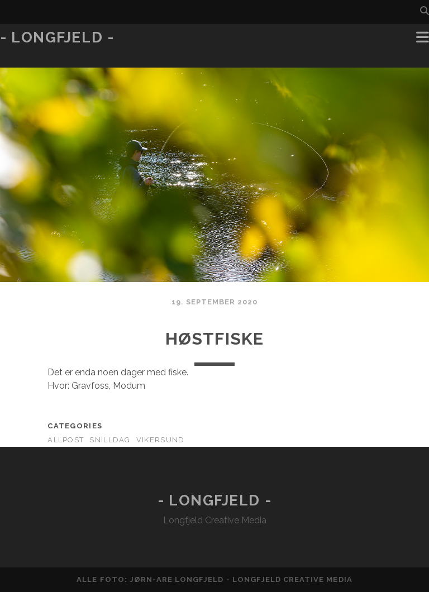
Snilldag (109, 440)
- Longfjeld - (57, 37)
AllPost (65, 440)
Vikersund (160, 440)
